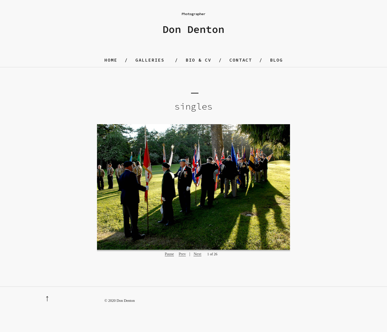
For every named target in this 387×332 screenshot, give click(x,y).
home (110, 60)
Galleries (149, 60)
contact (240, 60)
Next (197, 254)
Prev (182, 254)
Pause (169, 254)
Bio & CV (198, 60)
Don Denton (193, 29)
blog (276, 60)
